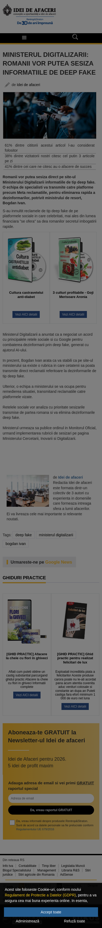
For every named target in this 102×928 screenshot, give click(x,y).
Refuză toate (74, 921)
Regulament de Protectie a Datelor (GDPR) (40, 895)
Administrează (27, 921)
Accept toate (51, 912)
